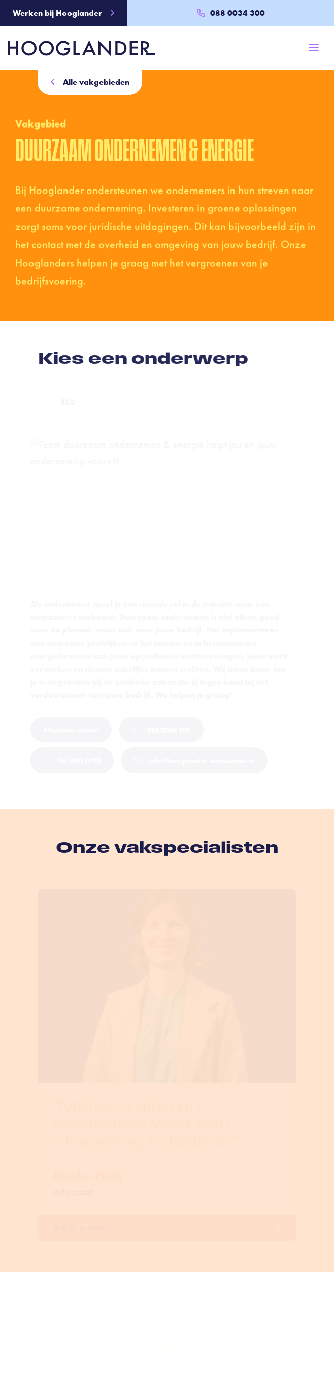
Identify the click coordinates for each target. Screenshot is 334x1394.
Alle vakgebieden (89, 82)
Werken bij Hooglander (64, 13)
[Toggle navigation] (313, 47)
